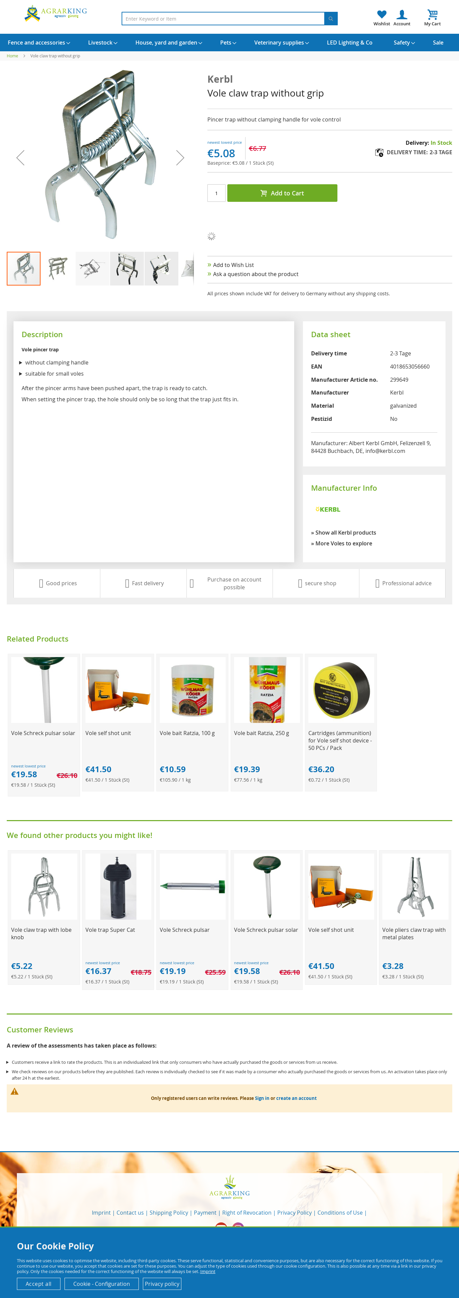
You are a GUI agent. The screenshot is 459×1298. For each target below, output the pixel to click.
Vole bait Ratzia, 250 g (261, 733)
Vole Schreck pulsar (185, 930)
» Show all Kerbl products (343, 532)
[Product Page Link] (44, 721)
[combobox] (230, 18)
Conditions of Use (340, 1212)
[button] (20, 157)
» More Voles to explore (341, 543)
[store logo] (57, 13)
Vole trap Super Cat (110, 930)
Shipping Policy (169, 1212)
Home (12, 55)
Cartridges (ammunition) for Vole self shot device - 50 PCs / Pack (340, 740)
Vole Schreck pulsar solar (43, 733)
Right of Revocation (247, 1212)
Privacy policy (162, 1284)
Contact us (130, 1212)
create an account (296, 1098)
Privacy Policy (294, 1212)
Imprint (101, 1212)
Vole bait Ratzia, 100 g (187, 733)
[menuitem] (36, 42)
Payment (205, 1212)
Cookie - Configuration (101, 1284)
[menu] (229, 42)
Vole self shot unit (108, 733)
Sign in (262, 1098)
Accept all (39, 1284)
